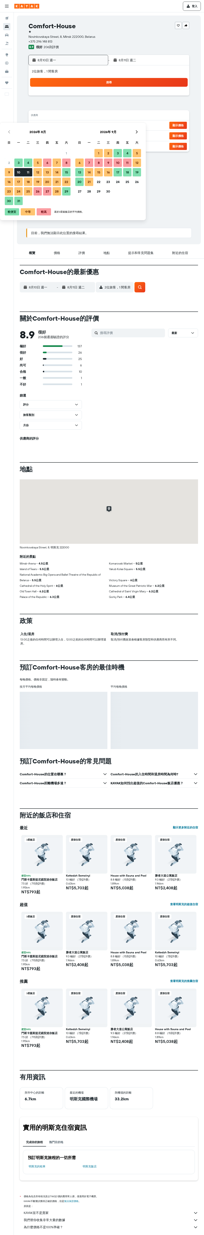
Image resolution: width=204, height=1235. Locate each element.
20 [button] (76, 126)
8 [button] (95, 107)
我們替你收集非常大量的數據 (111, 1220)
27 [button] (76, 135)
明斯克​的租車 (37, 1166)
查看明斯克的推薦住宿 (184, 981)
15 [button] (95, 116)
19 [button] (66, 126)
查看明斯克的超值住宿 (184, 904)
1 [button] (95, 97)
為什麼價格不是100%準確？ (111, 1227)
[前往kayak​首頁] (26, 6)
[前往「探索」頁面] (7, 55)
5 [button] (67, 107)
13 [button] (76, 116)
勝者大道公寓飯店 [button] (166, 875)
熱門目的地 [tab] (56, 1142)
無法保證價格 (71, 1201)
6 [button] (76, 107)
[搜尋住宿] (7, 27)
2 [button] (38, 107)
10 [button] (47, 116)
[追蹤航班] (7, 63)
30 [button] (38, 145)
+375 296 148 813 (40, 41)
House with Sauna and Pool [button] (128, 875)
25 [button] (57, 135)
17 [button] (47, 126)
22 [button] (95, 126)
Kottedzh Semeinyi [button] (78, 875)
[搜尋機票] (7, 18)
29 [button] (95, 135)
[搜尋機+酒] (7, 43)
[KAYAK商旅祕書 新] (7, 71)
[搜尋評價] (131, 333)
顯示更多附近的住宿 (185, 827)
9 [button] (38, 116)
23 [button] (38, 135)
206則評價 (51, 47)
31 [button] (47, 145)
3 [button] (48, 107)
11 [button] (57, 116)
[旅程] (7, 83)
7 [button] (86, 107)
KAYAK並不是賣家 (111, 1213)
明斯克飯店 (90, 1166)
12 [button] (66, 116)
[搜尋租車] (7, 35)
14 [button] (85, 116)
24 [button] (47, 135)
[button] (6, 6)
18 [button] (57, 126)
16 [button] (38, 126)
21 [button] (85, 126)
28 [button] (86, 135)
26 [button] (67, 135)
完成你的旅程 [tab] (34, 1142)
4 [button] (57, 107)
